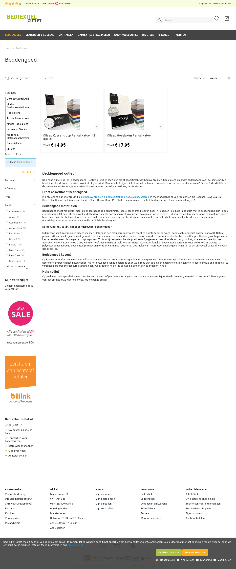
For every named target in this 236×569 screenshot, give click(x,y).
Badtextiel (146, 492)
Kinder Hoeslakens (17, 122)
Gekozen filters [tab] (13, 152)
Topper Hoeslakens (18, 116)
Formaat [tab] (10, 178)
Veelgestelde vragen (16, 492)
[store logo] (24, 17)
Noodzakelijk (167, 559)
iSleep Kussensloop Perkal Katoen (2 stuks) (69, 135)
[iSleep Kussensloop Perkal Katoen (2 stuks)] (71, 109)
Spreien (11, 147)
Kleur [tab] (8, 203)
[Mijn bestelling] (226, 17)
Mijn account (102, 492)
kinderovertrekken (114, 195)
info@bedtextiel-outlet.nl (19, 497)
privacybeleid (75, 545)
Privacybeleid (12, 521)
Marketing (206, 559)
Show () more (16, 264)
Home (8, 46)
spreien (144, 195)
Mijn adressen (103, 502)
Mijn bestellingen (105, 497)
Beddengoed (148, 497)
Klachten (10, 511)
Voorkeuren (224, 559)
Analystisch (187, 559)
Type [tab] (7, 195)
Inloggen (203, 4)
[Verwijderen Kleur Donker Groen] (8, 161)
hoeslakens (132, 195)
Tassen (145, 511)
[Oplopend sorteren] (229, 76)
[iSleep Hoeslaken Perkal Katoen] (135, 109)
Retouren (10, 506)
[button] (216, 76)
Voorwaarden (12, 516)
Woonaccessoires (151, 516)
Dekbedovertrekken (18, 97)
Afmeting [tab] (10, 186)
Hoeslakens (13, 111)
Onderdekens (14, 141)
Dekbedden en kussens (154, 502)
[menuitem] (13, 33)
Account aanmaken (222, 4)
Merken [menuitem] (181, 33)
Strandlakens (148, 506)
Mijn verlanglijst (104, 506)
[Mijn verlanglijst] (216, 17)
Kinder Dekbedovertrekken (18, 104)
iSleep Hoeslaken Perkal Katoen (130, 133)
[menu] (118, 33)
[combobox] (177, 17)
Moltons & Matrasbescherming (18, 135)
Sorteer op (200, 76)
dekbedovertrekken (92, 195)
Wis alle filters (29, 170)
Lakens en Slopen (17, 127)
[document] (118, 543)
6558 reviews (65, 3)
